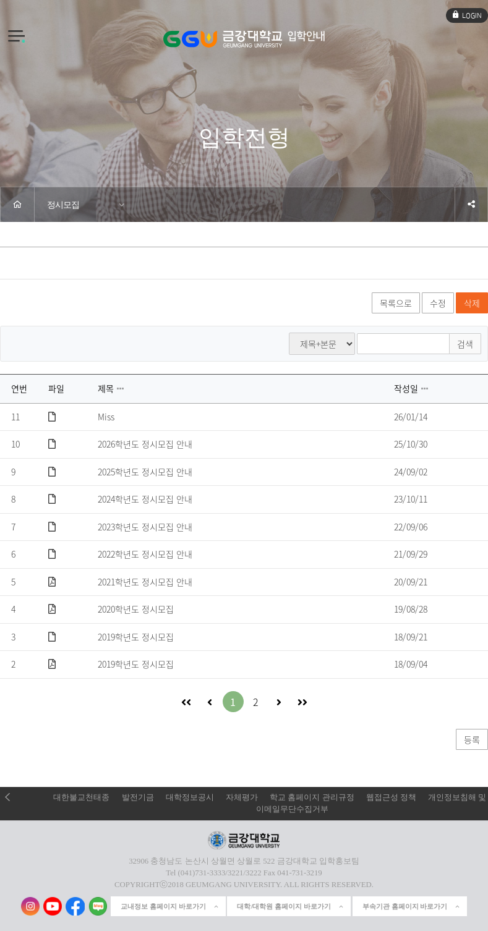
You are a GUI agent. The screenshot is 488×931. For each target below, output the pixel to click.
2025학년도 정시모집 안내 (145, 472)
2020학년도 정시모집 (136, 609)
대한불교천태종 (81, 797)
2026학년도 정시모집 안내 (145, 444)
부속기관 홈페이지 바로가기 (411, 906)
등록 (472, 739)
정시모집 (63, 205)
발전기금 (138, 797)
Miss (106, 417)
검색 (465, 344)
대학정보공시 (190, 797)
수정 (438, 303)
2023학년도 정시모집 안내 (145, 527)
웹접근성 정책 (391, 797)
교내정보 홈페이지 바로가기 (170, 906)
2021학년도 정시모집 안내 (145, 582)
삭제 (472, 303)
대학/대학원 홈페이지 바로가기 (291, 906)
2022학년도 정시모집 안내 (145, 554)
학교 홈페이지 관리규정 (312, 797)
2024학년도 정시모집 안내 (145, 499)
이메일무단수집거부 (292, 809)
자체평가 (242, 797)
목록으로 (396, 303)
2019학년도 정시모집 (136, 637)
